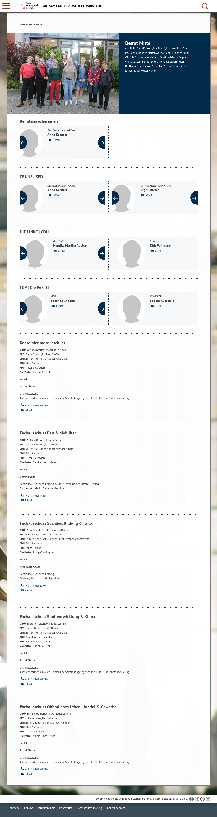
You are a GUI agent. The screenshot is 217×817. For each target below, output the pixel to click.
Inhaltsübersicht (115, 808)
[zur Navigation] (6, 6)
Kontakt (28, 808)
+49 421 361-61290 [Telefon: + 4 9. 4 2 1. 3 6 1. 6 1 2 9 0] (34, 405)
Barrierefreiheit (46, 808)
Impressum (65, 808)
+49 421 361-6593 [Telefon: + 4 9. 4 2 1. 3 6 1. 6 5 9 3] (33, 586)
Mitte (24, 24)
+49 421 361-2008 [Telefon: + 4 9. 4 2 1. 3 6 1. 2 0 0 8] (33, 496)
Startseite (14, 808)
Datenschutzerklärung (89, 808)
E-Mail (64, 139)
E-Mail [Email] (26, 410)
